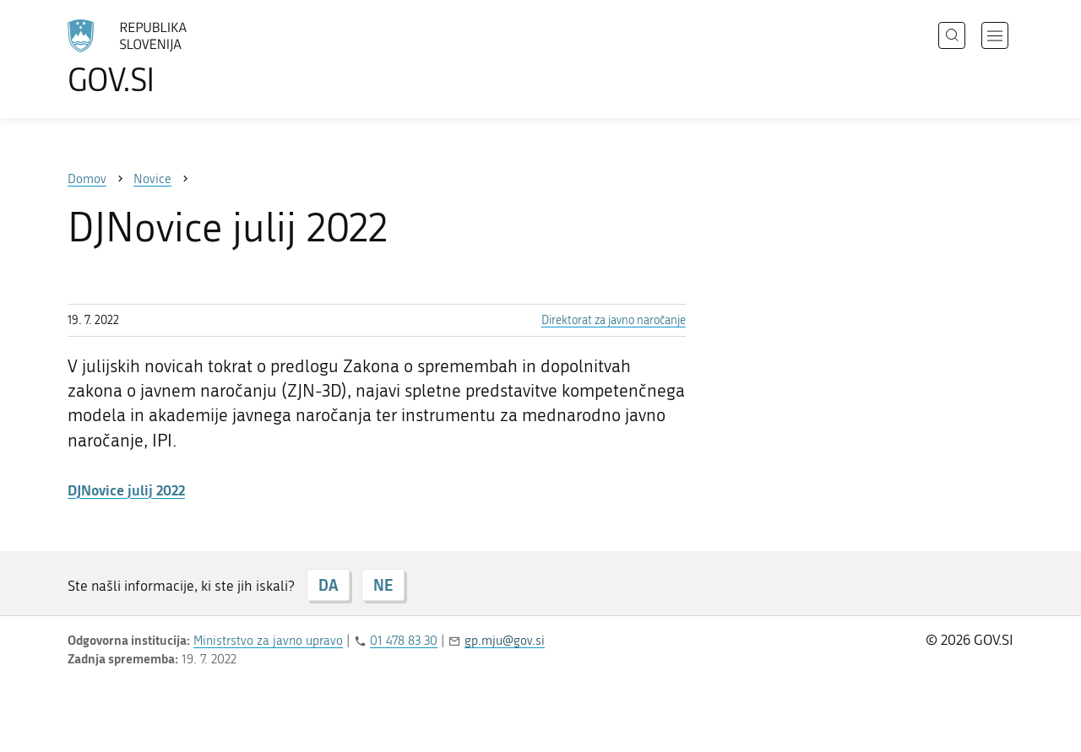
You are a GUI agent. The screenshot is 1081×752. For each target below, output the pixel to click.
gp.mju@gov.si (504, 640)
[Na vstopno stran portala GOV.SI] (174, 57)
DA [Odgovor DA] (328, 585)
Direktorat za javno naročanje (613, 320)
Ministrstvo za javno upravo (268, 640)
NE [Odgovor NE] (383, 585)
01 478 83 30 (403, 640)
